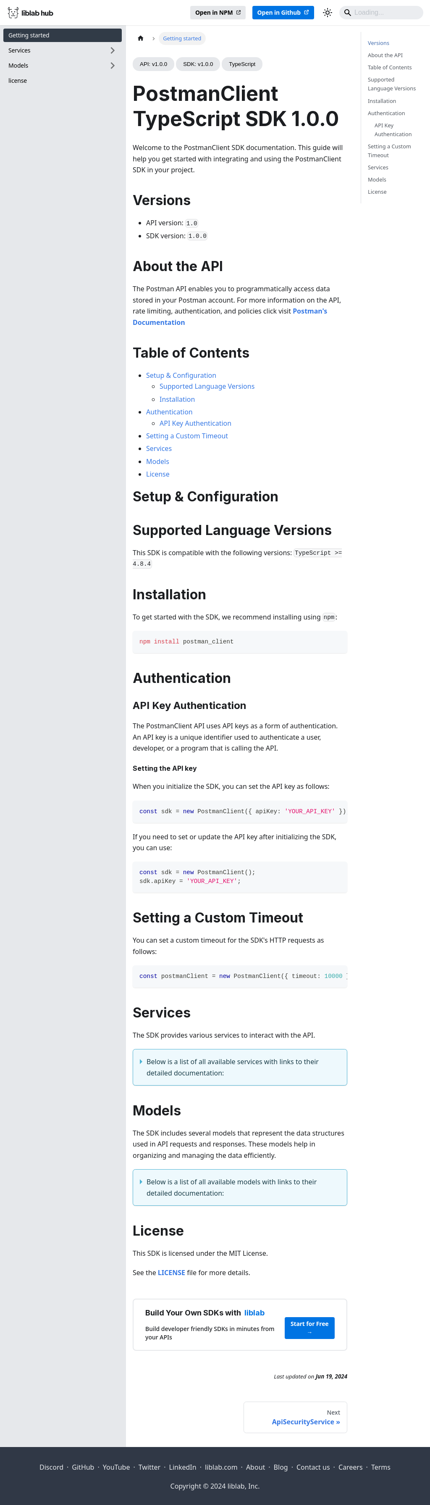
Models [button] (18, 65)
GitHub (83, 1467)
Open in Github (279, 12)
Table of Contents (390, 67)
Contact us (313, 1467)
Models (157, 461)
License (158, 474)
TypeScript (242, 64)
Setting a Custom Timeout (187, 435)
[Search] (381, 12)
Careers (350, 1467)
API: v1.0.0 (153, 64)
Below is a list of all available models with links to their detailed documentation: (232, 1187)
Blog (281, 1467)
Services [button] (19, 50)
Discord (51, 1467)
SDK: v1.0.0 (198, 64)
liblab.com (221, 1467)
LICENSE (171, 1272)
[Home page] (141, 38)
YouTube (116, 1467)
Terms (381, 1467)
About (255, 1467)
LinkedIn (183, 1467)
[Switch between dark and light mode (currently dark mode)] (327, 12)
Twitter (149, 1467)
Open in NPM (214, 12)
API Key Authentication (195, 423)
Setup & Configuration (181, 375)
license (17, 80)
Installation (177, 399)
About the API (385, 55)
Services (159, 448)
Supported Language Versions (207, 386)
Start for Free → (310, 1328)
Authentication (169, 411)
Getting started (29, 35)
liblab (254, 1312)
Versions (378, 43)
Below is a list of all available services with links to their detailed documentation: (233, 1067)
